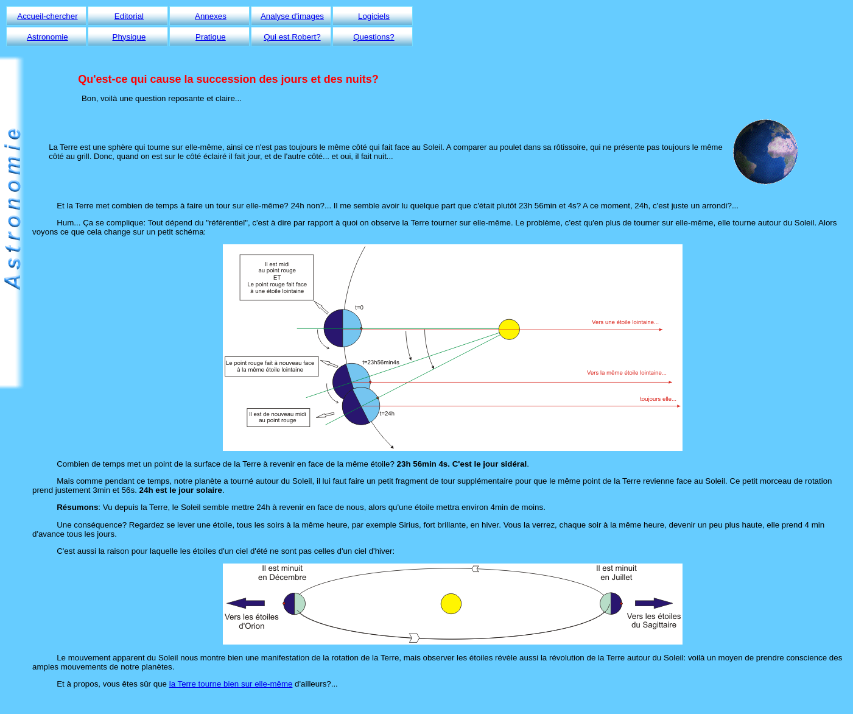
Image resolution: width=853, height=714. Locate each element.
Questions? (373, 36)
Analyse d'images (292, 16)
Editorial (129, 16)
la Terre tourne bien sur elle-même (231, 683)
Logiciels (374, 16)
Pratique (210, 36)
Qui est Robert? (292, 36)
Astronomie (47, 36)
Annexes (210, 16)
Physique (129, 36)
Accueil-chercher (47, 16)
